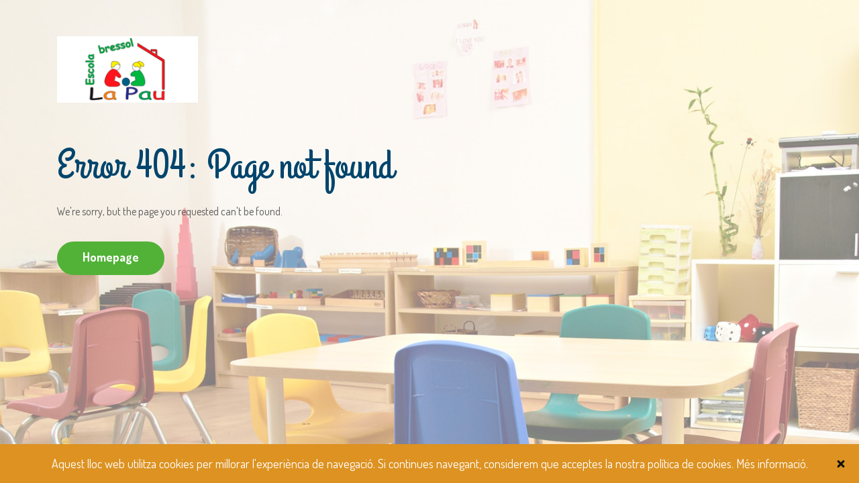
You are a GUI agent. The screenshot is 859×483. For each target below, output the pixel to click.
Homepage (111, 257)
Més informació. (772, 463)
